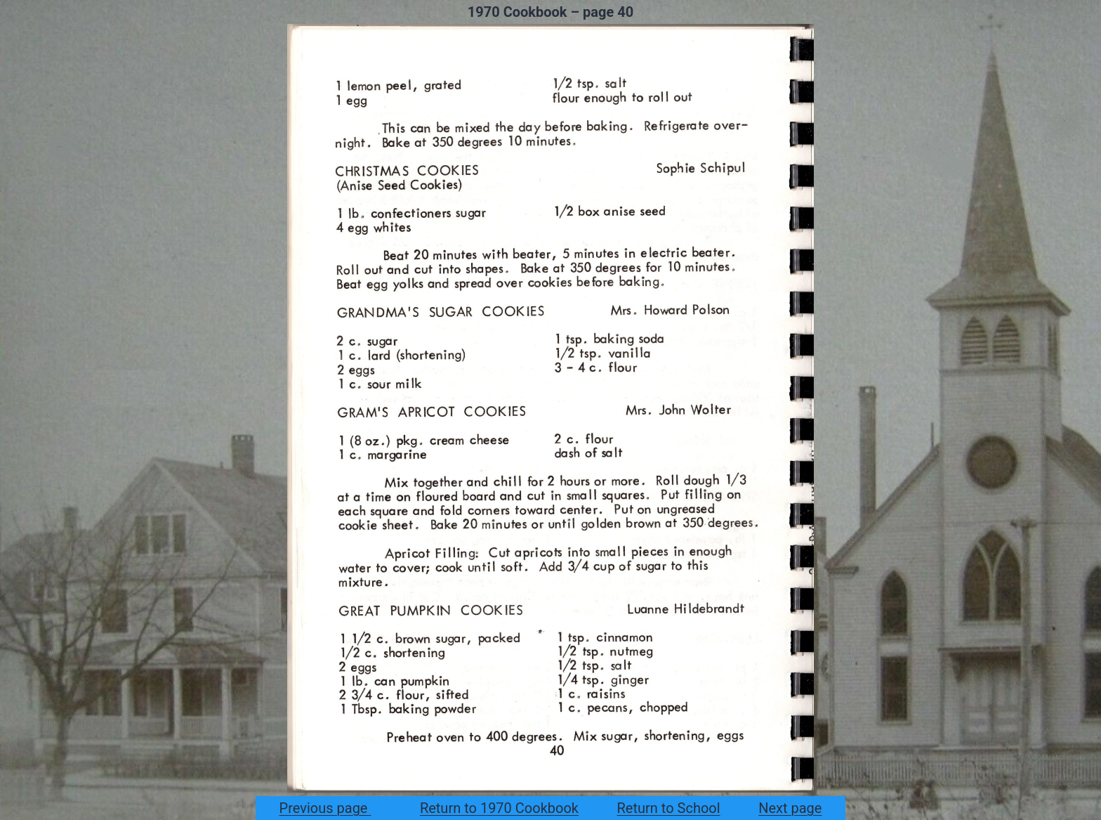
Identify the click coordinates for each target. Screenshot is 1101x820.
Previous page (325, 808)
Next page (790, 808)
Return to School (668, 808)
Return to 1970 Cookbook (499, 808)
